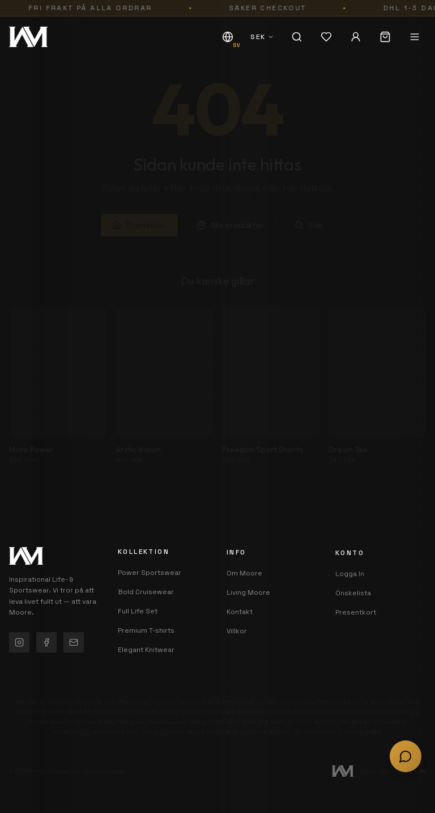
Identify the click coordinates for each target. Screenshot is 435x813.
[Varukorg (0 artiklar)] (385, 37)
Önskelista (353, 610)
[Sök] (296, 37)
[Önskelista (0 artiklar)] (326, 37)
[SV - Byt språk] (227, 37)
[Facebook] (46, 643)
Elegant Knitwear (146, 652)
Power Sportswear (149, 575)
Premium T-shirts (146, 633)
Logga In (349, 590)
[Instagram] (19, 643)
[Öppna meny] (414, 37)
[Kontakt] (73, 643)
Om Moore (244, 580)
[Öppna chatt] (405, 756)
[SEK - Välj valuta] (262, 37)
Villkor (237, 638)
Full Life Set (137, 614)
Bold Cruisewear (146, 594)
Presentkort (355, 629)
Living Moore (248, 599)
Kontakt (240, 619)
